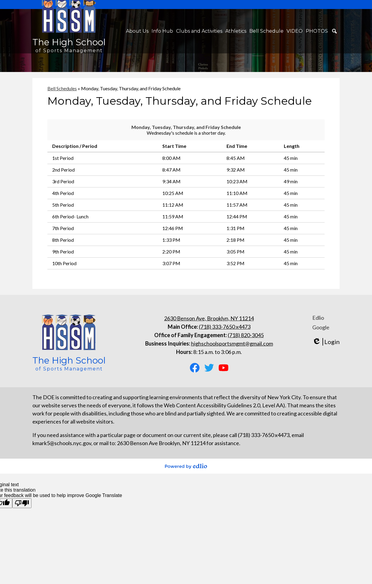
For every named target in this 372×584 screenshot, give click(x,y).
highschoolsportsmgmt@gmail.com (232, 343)
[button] (137, 31)
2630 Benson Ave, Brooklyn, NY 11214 (209, 318)
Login (326, 342)
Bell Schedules (62, 88)
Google (320, 327)
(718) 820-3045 (246, 335)
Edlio (318, 317)
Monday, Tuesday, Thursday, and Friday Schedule (186, 127)
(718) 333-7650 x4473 (224, 326)
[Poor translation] (22, 503)
